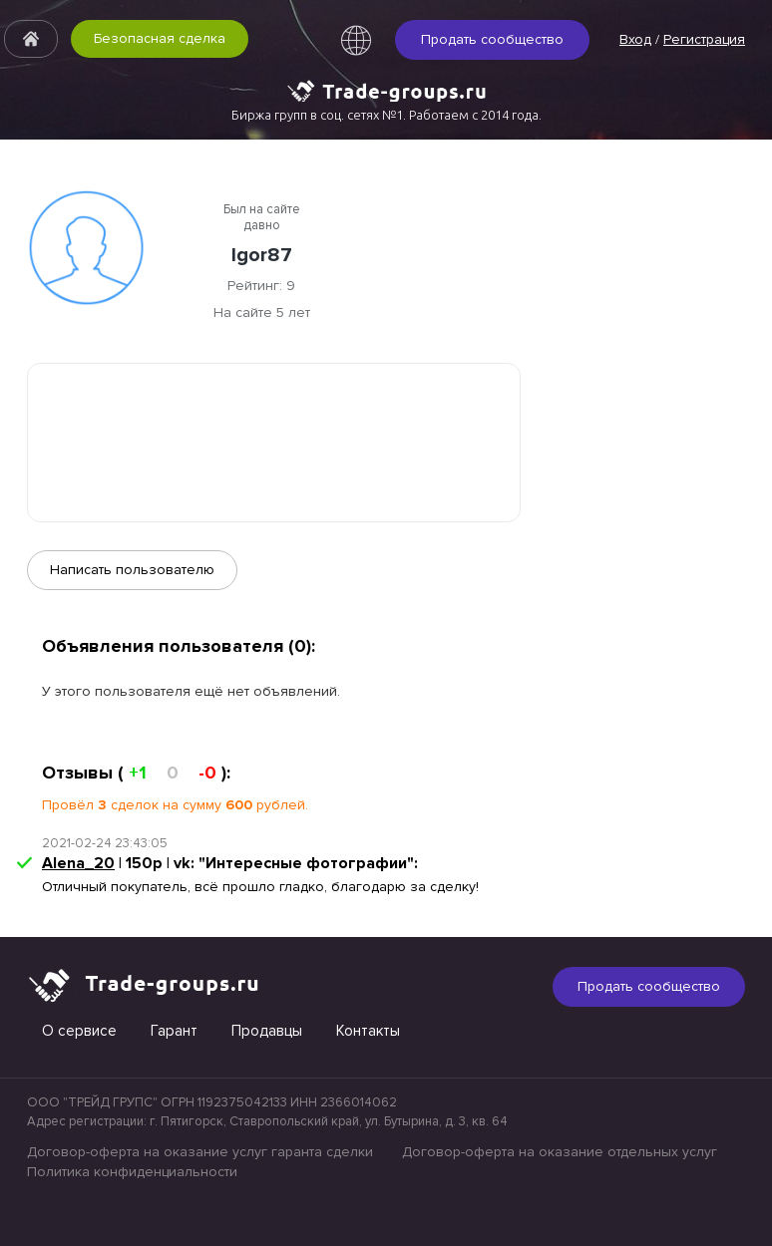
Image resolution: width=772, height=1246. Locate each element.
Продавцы (266, 1031)
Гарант (174, 1031)
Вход (635, 39)
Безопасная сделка (159, 38)
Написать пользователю (132, 569)
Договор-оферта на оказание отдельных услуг (559, 1151)
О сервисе (79, 1031)
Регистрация (704, 39)
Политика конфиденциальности (132, 1171)
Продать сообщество (492, 39)
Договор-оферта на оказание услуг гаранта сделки (200, 1151)
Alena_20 (78, 863)
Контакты (368, 1031)
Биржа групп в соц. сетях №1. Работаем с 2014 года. (386, 115)
